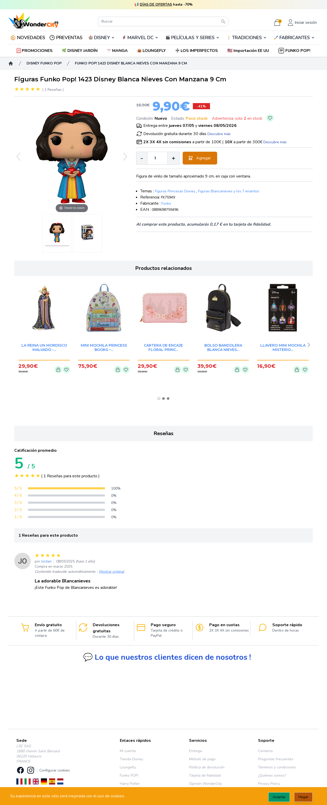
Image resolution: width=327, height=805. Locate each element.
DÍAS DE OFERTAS (156, 4)
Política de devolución (207, 767)
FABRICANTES (294, 38)
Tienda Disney (131, 759)
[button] (248, 51)
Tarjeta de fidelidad (205, 775)
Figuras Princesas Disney (175, 191)
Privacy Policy (269, 783)
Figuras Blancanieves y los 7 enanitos (228, 191)
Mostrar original (111, 571)
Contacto (265, 750)
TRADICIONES (247, 38)
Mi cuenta (128, 750)
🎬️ (192, 37)
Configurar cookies (54, 770)
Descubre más (219, 133)
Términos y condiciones (277, 767)
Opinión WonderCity (205, 783)
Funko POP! (129, 775)
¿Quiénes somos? (272, 775)
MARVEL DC (140, 38)
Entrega (195, 750)
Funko (166, 203)
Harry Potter (130, 783)
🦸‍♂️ (140, 37)
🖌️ (294, 37)
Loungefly (128, 767)
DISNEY (102, 38)
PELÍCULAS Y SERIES (193, 38)
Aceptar (279, 797)
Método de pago (202, 759)
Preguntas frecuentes (275, 759)
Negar (303, 797)
